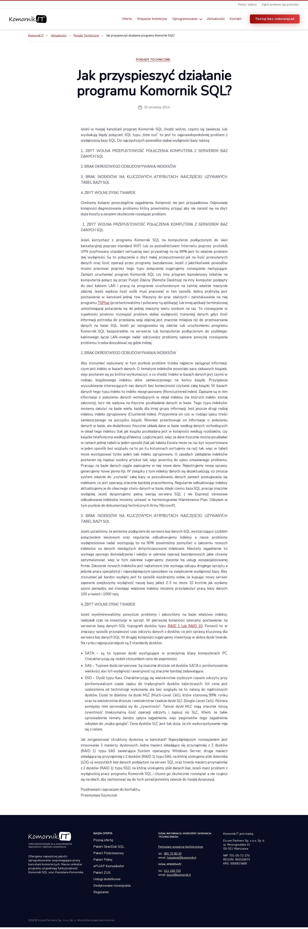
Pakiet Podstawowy (108, 854)
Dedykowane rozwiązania (112, 887)
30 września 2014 (157, 109)
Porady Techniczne (154, 62)
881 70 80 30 (173, 855)
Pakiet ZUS (101, 874)
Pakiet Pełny (102, 861)
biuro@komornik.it (179, 876)
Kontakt (236, 19)
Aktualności (215, 19)
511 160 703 (172, 873)
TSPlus (103, 304)
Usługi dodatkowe (107, 880)
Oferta (127, 19)
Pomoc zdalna (247, 4)
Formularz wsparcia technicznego (180, 848)
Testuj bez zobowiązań (275, 19)
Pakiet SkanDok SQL (108, 848)
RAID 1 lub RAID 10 (185, 627)
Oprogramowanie (185, 19)
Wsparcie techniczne (152, 19)
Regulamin (101, 893)
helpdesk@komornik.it (181, 859)
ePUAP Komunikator (108, 867)
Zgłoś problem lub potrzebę (280, 4)
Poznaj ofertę (103, 841)
